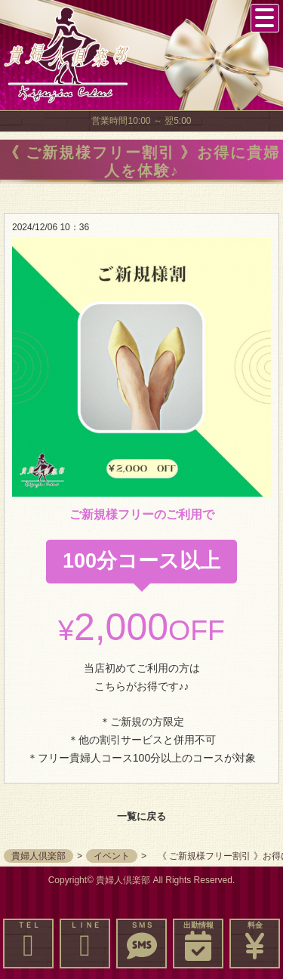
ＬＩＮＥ (85, 941)
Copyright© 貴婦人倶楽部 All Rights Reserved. (141, 880)
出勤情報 (198, 941)
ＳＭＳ (141, 941)
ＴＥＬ (28, 941)
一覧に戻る (141, 816)
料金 (254, 941)
